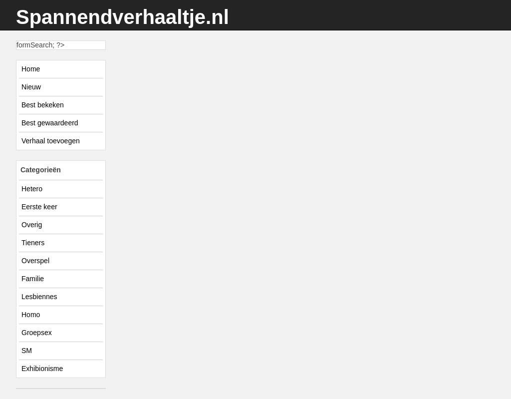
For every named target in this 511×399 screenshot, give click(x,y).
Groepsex (36, 333)
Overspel (35, 261)
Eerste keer (39, 207)
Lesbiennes (39, 297)
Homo (30, 315)
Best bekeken (42, 105)
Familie (32, 279)
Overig (31, 225)
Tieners (32, 243)
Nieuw (31, 87)
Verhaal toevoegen (50, 141)
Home (30, 69)
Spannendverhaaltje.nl (122, 17)
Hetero (31, 189)
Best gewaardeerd (49, 123)
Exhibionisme (42, 369)
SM (26, 351)
